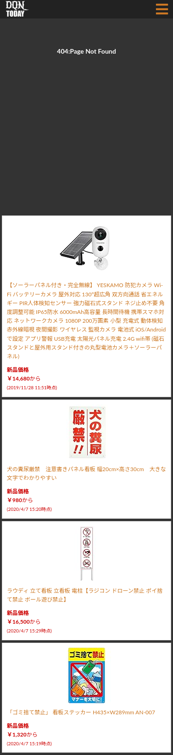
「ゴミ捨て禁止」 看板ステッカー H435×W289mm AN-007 (81, 712)
